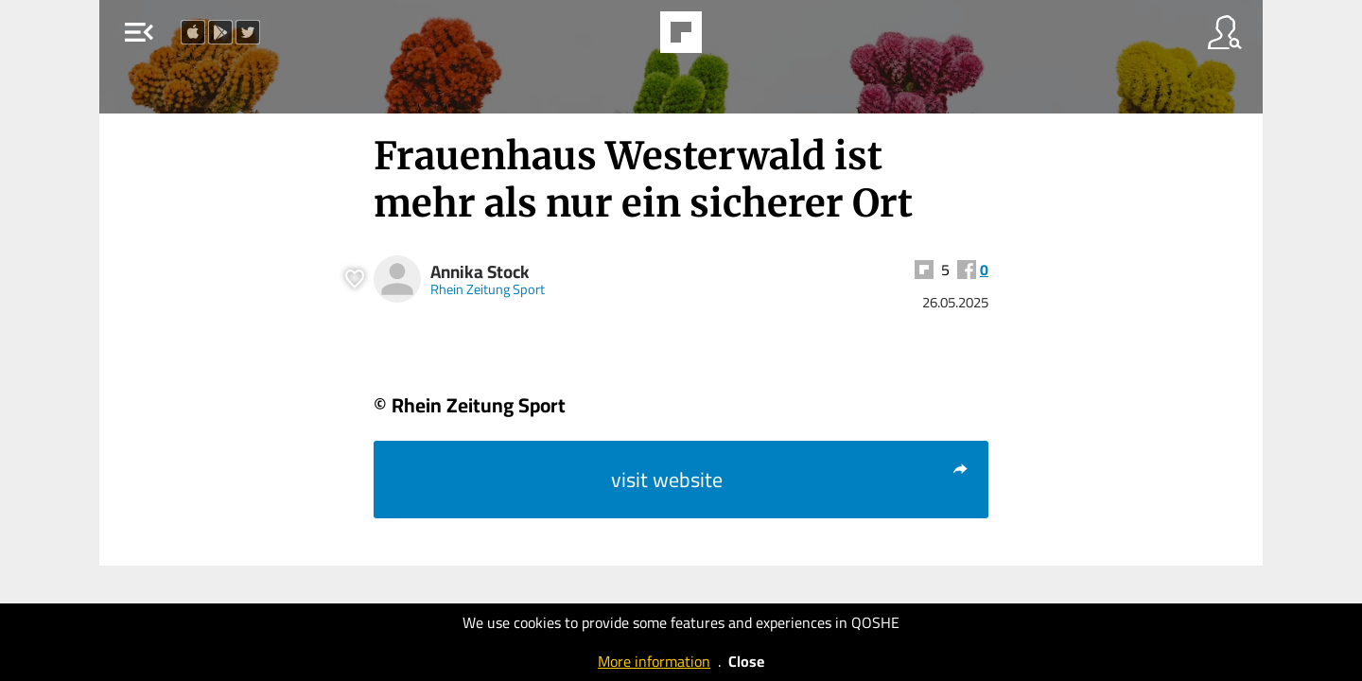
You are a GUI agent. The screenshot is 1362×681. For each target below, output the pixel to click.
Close (746, 661)
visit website (790, 479)
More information (654, 661)
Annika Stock (480, 271)
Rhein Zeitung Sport (487, 289)
